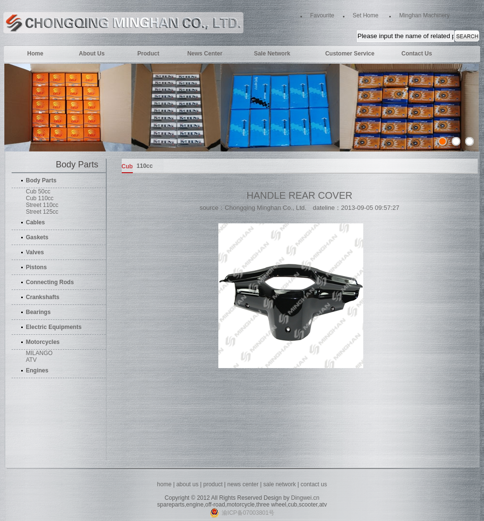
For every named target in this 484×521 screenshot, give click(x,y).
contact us (313, 484)
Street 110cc (42, 205)
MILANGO (39, 353)
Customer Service (349, 53)
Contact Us (416, 53)
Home (35, 53)
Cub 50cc (38, 191)
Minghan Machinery (424, 15)
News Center (205, 53)
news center (244, 484)
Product (148, 53)
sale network (279, 484)
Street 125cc (42, 211)
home (164, 484)
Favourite (322, 15)
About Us (91, 53)
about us (187, 484)
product (213, 484)
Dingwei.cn (305, 497)
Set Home (365, 15)
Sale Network (272, 53)
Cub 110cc (40, 198)
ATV (31, 359)
